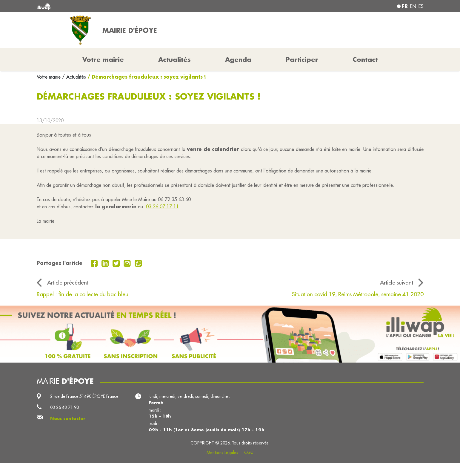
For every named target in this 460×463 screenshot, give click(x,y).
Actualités (174, 59)
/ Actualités (74, 77)
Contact (365, 59)
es (421, 6)
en (413, 6)
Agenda (238, 59)
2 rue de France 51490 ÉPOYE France (84, 396)
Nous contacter (67, 418)
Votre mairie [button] (103, 59)
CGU (248, 452)
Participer (302, 59)
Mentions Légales (222, 452)
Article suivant (396, 282)
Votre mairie (49, 77)
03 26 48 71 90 (64, 407)
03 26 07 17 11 (162, 207)
